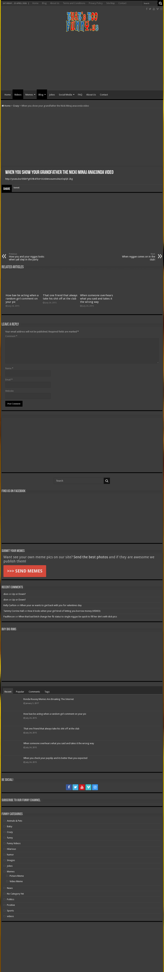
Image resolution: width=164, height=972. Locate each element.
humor (10, 854)
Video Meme (16, 881)
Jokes (52, 94)
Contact (122, 3)
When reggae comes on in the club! (136, 257)
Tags (47, 691)
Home (35, 3)
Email (9, 379)
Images (11, 860)
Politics (10, 899)
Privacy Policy (96, 3)
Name (9, 368)
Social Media (65, 94)
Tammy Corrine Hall (13, 611)
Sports (10, 910)
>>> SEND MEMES (24, 571)
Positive (11, 905)
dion (5, 594)
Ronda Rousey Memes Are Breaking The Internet (48, 699)
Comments (34, 691)
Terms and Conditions (74, 3)
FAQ (80, 94)
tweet (16, 187)
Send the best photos (91, 557)
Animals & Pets (14, 820)
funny (10, 837)
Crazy (16, 105)
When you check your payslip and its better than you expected (55, 758)
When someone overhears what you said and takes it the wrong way (96, 299)
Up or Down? (19, 594)
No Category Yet (15, 893)
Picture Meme (17, 876)
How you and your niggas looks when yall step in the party (27, 257)
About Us (54, 3)
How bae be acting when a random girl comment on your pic (22, 299)
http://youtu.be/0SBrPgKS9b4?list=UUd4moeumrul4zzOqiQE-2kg (39, 178)
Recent (8, 691)
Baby (9, 826)
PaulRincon (9, 616)
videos (10, 916)
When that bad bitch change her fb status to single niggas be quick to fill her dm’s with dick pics (68, 616)
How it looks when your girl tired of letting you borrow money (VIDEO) (64, 611)
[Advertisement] (82, 61)
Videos (17, 94)
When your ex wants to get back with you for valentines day (51, 605)
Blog (44, 3)
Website (9, 391)
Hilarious (11, 849)
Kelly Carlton (9, 605)
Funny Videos (14, 843)
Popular (20, 691)
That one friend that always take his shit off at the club (60, 297)
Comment (11, 336)
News (10, 888)
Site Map (110, 3)
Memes (29, 94)
